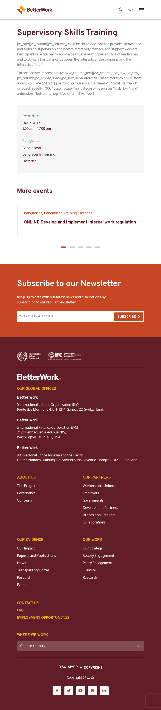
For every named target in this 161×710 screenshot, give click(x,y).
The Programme (29, 485)
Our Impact (26, 548)
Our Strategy (93, 548)
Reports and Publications (36, 555)
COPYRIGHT (93, 668)
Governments (93, 500)
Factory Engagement (98, 555)
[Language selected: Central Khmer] (131, 9)
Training (89, 570)
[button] (63, 247)
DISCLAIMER (68, 667)
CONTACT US (28, 602)
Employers (91, 493)
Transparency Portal (33, 570)
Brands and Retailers (99, 515)
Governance (26, 493)
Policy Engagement (98, 562)
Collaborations (94, 522)
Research (24, 577)
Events (22, 584)
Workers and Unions (99, 485)
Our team (24, 500)
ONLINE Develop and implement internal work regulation (80, 222)
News (21, 562)
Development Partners (100, 507)
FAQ (20, 610)
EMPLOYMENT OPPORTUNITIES (43, 617)
